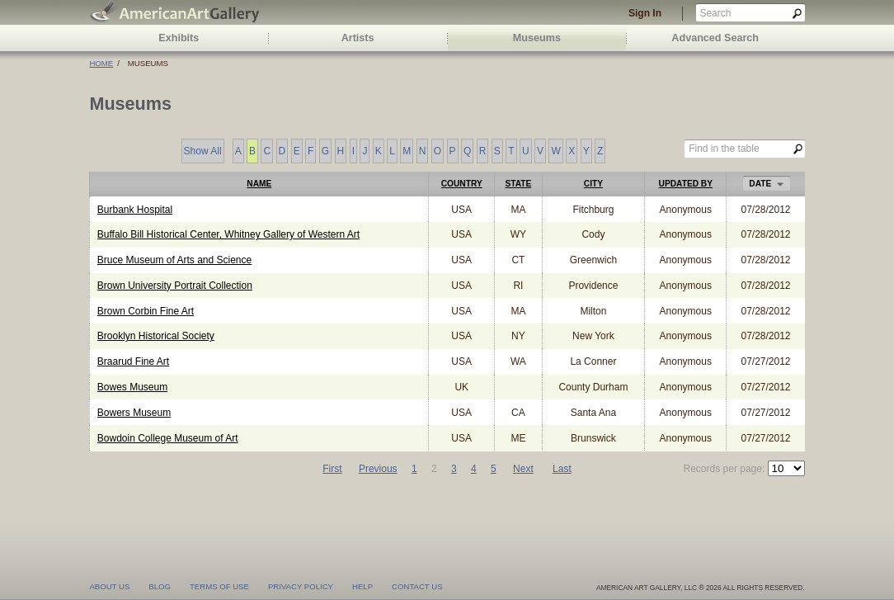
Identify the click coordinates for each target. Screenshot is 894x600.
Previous (378, 469)
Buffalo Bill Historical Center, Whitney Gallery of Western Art (228, 234)
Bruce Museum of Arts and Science (174, 260)
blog (159, 585)
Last (562, 469)
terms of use (219, 585)
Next (523, 469)
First (331, 469)
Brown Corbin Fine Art (145, 311)
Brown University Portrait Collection (174, 285)
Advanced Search (715, 38)
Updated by (686, 183)
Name (259, 183)
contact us (417, 585)
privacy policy (300, 585)
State (518, 183)
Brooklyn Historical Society (155, 336)
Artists (357, 38)
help (362, 585)
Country (461, 183)
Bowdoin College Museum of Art (167, 438)
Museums (537, 38)
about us (109, 585)
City (593, 183)
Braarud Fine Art (133, 361)
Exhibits (178, 38)
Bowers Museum (134, 412)
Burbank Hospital (134, 209)
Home (101, 63)
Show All (203, 152)
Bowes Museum (132, 387)
